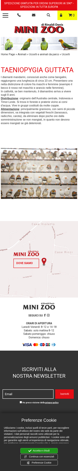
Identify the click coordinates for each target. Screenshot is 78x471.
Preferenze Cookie (39, 462)
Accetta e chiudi (39, 450)
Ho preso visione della (40, 402)
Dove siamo (24, 263)
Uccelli (66, 54)
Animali (22, 54)
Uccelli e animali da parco (44, 54)
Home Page (8, 54)
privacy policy (51, 402)
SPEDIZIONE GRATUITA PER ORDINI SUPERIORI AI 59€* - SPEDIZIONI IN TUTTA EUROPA (39, 5)
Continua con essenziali (39, 456)
